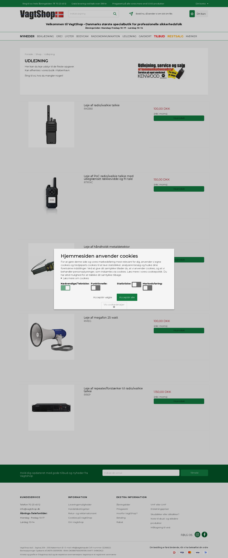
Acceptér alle (127, 297)
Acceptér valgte (102, 297)
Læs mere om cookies (75, 278)
